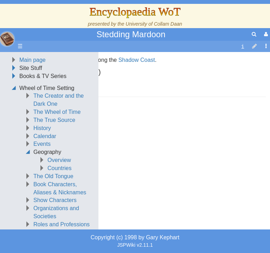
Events (42, 188)
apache (7, 39)
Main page (32, 104)
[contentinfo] (242, 46)
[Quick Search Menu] (254, 34)
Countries (59, 212)
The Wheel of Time (57, 156)
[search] (254, 34)
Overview (59, 204)
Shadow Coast (136, 104)
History (42, 172)
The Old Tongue (53, 220)
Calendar (44, 180)
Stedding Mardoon (130, 34)
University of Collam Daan (154, 24)
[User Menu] (265, 34)
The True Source (54, 164)
